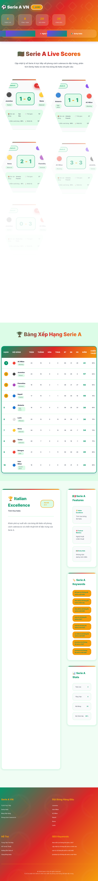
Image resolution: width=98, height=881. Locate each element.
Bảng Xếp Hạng (6, 813)
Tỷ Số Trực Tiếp (6, 805)
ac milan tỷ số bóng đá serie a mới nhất (82, 635)
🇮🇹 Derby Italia (76, 34)
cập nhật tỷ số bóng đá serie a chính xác (64, 846)
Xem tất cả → (46, 504)
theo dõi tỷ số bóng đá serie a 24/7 (62, 842)
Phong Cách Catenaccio (8, 817)
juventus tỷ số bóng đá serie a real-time (64, 854)
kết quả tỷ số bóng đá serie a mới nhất (81, 593)
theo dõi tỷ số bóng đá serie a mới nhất (82, 610)
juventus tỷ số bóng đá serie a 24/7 (81, 643)
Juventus (55, 805)
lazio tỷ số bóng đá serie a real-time (80, 626)
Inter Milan (55, 809)
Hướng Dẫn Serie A (7, 850)
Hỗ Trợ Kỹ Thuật (6, 846)
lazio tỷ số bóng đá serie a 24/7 (80, 618)
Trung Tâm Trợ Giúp (7, 842)
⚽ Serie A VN (22, 7)
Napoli (54, 817)
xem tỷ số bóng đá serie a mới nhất (63, 850)
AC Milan (55, 813)
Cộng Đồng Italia (6, 854)
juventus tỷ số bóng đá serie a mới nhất (81, 651)
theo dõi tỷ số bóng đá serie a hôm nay (82, 601)
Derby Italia (4, 809)
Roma (54, 821)
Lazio (53, 825)
